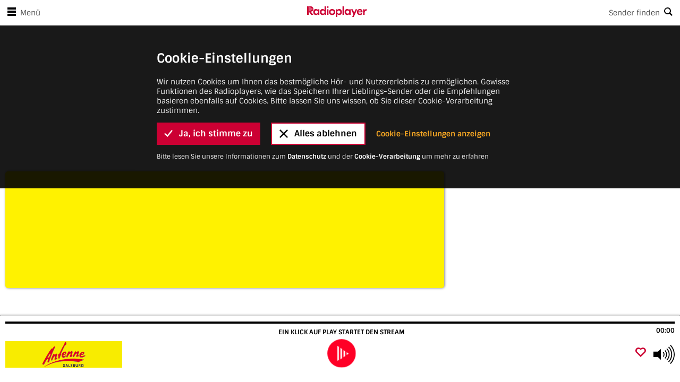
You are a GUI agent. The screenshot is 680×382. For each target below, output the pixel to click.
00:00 (665, 330)
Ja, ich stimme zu (208, 111)
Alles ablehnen (318, 111)
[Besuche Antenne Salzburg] (65, 354)
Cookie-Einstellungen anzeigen (433, 111)
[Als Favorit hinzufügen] (640, 353)
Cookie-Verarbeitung (387, 134)
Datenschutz (306, 134)
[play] (341, 353)
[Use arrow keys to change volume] (664, 354)
